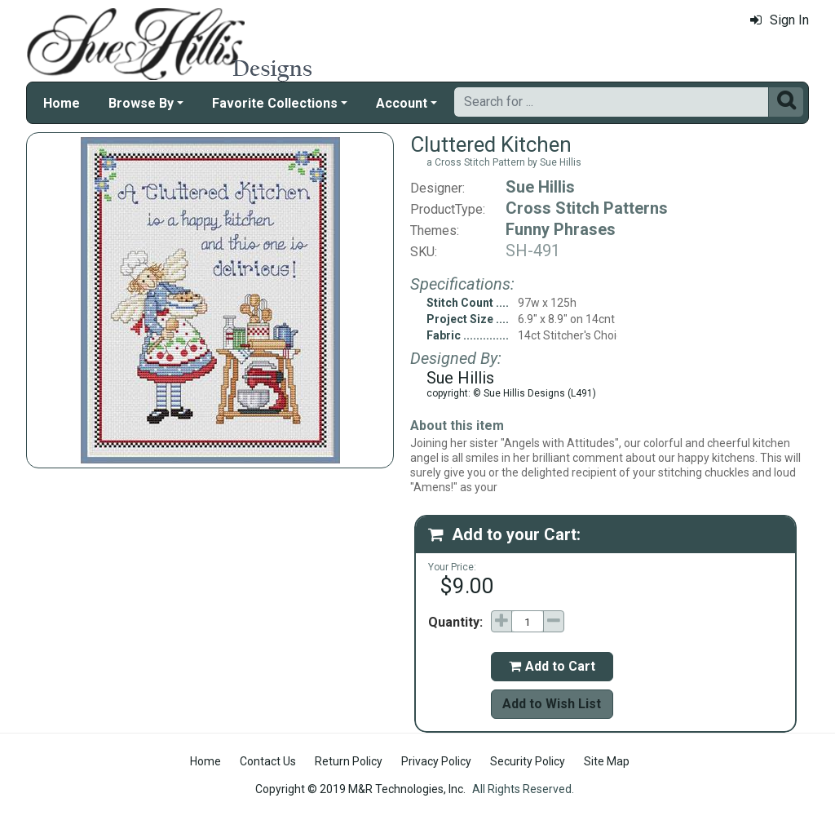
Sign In (779, 20)
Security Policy (527, 761)
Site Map (607, 761)
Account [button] (401, 103)
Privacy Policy (436, 761)
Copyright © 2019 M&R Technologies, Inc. (360, 789)
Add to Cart (552, 666)
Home (61, 103)
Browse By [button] (141, 103)
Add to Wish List (551, 704)
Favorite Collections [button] (275, 103)
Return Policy (348, 761)
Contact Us (268, 761)
